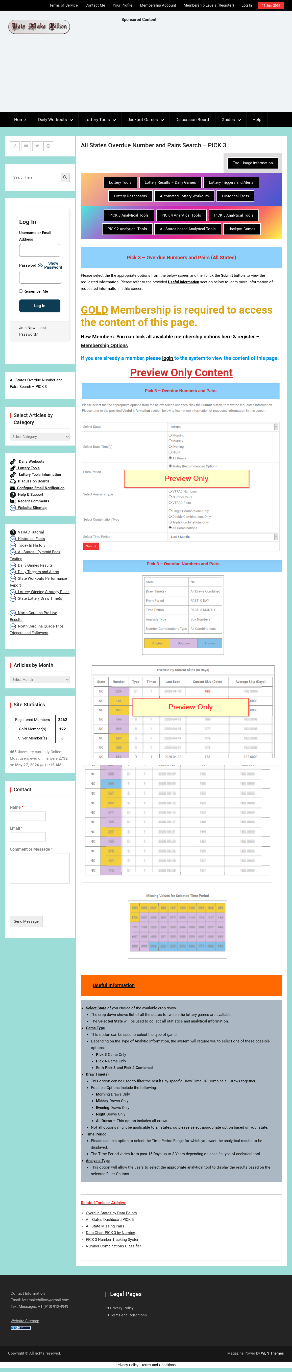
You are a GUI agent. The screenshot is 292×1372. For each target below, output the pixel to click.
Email (16, 828)
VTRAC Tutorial (27, 532)
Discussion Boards (30, 481)
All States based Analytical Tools (188, 229)
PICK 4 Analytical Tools (181, 215)
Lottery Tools (97, 119)
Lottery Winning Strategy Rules (39, 592)
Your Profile (122, 5)
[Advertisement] (206, 68)
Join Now (27, 327)
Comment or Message (31, 849)
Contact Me (95, 5)
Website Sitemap (28, 507)
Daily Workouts (52, 119)
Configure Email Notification (37, 488)
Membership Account (158, 5)
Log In (246, 5)
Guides (228, 119)
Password (27, 265)
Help (257, 119)
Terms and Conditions (128, 1315)
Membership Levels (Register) (209, 5)
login (167, 358)
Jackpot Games (143, 119)
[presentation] (48, 907)
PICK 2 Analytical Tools (127, 229)
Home (20, 119)
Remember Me (33, 291)
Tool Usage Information (253, 163)
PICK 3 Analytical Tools (129, 215)
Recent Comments (29, 501)
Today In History (27, 545)
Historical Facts (235, 196)
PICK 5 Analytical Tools (234, 215)
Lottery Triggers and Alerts (231, 182)
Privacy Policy (122, 1308)
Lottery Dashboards (130, 196)
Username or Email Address (35, 236)
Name (16, 807)
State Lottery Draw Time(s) (36, 598)
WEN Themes (272, 1353)
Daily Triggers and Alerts (34, 572)
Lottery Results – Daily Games (170, 182)
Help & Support (26, 494)
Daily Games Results (31, 565)
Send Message (26, 921)
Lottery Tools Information (35, 474)
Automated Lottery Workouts (184, 196)
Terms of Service (63, 5)
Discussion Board (192, 119)
